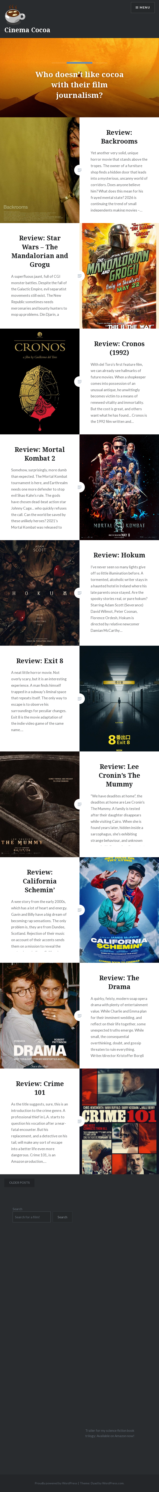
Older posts (19, 1182)
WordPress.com (113, 1483)
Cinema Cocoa (27, 29)
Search (17, 1209)
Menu (145, 7)
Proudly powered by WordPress (56, 1483)
